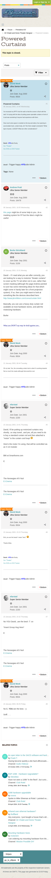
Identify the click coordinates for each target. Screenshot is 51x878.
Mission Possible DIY (25, 841)
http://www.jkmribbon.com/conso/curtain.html (22, 298)
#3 (47, 270)
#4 (47, 363)
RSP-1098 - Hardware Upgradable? (23, 774)
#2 (47, 208)
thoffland (14, 814)
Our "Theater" (7, 146)
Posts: (12, 97)
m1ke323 (15, 836)
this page (7, 212)
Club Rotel (20, 782)
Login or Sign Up (42, 2)
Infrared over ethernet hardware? (22, 811)
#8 (47, 704)
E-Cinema (7, 481)
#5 (47, 425)
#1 (47, 104)
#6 (47, 532)
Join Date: (14, 94)
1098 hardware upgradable (19, 793)
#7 (47, 617)
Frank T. (14, 758)
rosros (13, 795)
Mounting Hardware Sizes (19, 833)
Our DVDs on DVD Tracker (11, 149)
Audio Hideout (22, 764)
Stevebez (15, 777)
